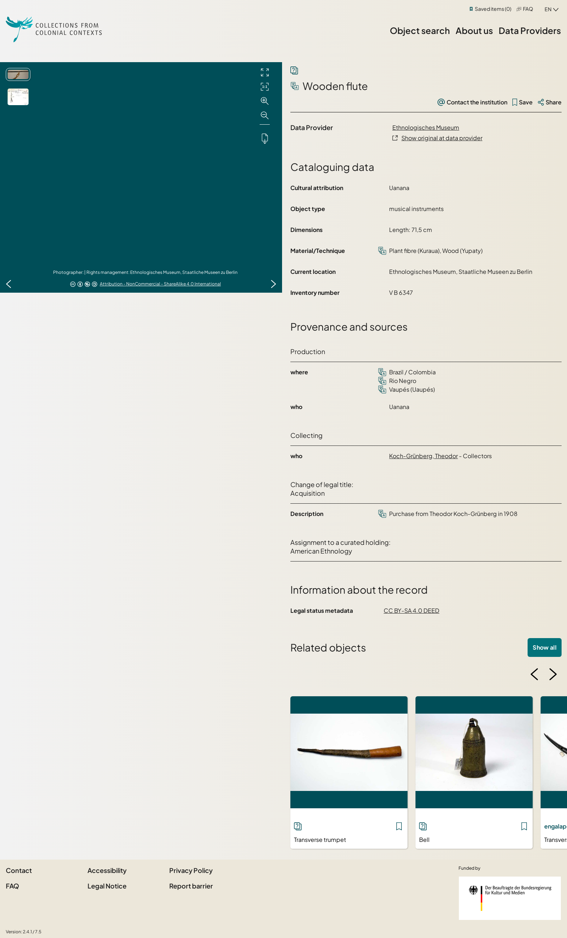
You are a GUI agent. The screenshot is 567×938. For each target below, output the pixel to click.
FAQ (528, 8)
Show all (545, 647)
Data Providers (530, 30)
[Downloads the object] (264, 138)
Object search (420, 30)
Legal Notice (107, 886)
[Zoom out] (264, 115)
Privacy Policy (191, 870)
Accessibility (107, 870)
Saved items (493, 8)
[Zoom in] (264, 101)
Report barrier (191, 886)
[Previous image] (8, 284)
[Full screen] (264, 72)
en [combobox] (548, 9)
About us (474, 30)
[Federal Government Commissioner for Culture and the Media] (510, 898)
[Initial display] (264, 86)
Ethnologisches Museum (425, 127)
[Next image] (273, 284)
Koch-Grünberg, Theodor (423, 456)
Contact (19, 870)
